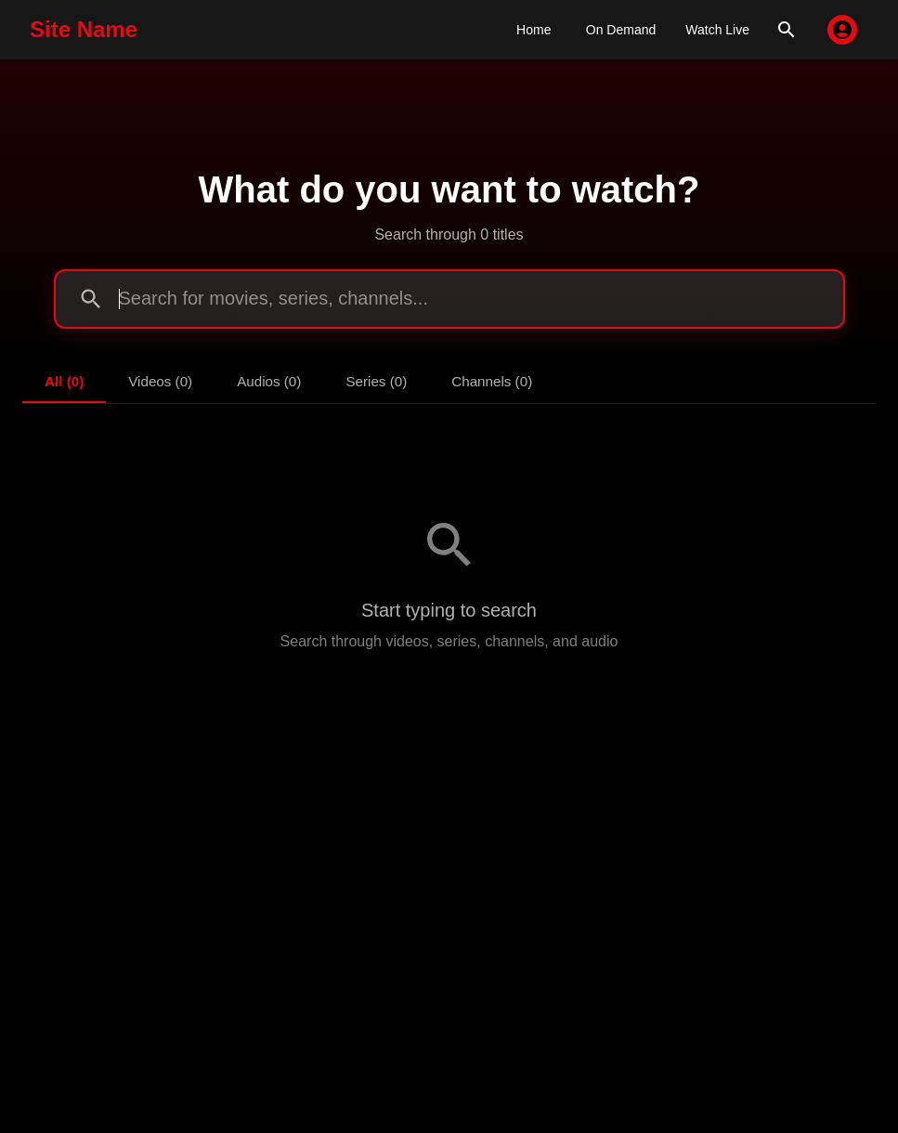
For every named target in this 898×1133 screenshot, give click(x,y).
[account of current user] (842, 30)
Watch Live (717, 29)
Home (533, 29)
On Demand (621, 29)
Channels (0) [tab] (491, 381)
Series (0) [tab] (376, 381)
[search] (786, 29)
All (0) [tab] (64, 381)
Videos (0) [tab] (160, 381)
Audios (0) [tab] (269, 381)
